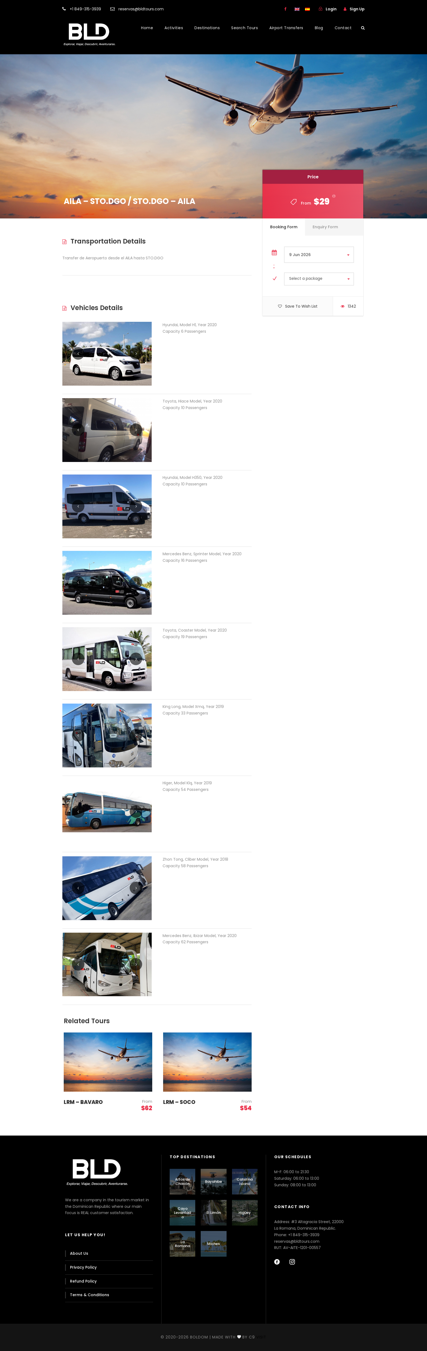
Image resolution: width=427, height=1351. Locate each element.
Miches (213, 1243)
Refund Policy (83, 1281)
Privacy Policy (83, 1267)
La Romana (182, 1244)
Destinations (207, 28)
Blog (319, 28)
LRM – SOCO (179, 1102)
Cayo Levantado (182, 1213)
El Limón (213, 1212)
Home (147, 28)
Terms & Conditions (89, 1295)
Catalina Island (245, 1181)
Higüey (245, 1212)
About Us (79, 1253)
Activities (173, 28)
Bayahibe (213, 1181)
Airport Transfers (286, 28)
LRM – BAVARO (83, 1102)
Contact (343, 28)
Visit (261, 1337)
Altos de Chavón (182, 1181)
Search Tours (244, 28)
